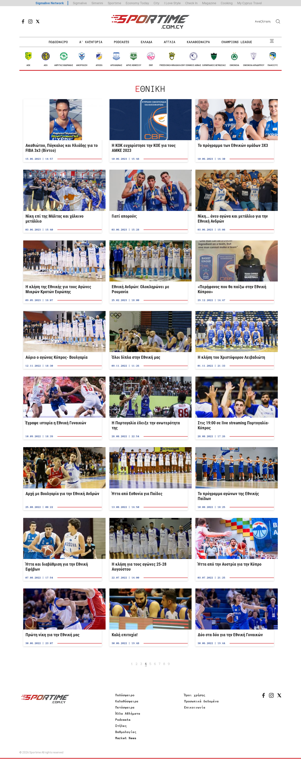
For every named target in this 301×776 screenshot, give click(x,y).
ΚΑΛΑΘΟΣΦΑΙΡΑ (198, 42)
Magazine (209, 3)
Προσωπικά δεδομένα (201, 701)
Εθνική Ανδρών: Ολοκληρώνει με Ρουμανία (148, 271)
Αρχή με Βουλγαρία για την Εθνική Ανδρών (62, 478)
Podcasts (123, 720)
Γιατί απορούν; (148, 201)
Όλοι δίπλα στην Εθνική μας (148, 340)
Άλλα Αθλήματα (127, 713)
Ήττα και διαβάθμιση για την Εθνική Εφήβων (62, 549)
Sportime (114, 3)
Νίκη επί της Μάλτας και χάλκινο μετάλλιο (62, 201)
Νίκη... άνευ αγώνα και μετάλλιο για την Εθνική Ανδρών (234, 201)
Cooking (227, 3)
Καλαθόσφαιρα (126, 701)
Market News (125, 738)
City (156, 3)
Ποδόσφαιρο (125, 695)
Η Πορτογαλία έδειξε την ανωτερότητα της (148, 408)
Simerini (97, 3)
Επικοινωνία (194, 707)
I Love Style (172, 3)
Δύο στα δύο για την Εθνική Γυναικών (234, 617)
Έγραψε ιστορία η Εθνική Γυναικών (62, 408)
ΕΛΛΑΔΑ (146, 42)
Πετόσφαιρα (125, 707)
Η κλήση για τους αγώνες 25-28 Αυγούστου (148, 549)
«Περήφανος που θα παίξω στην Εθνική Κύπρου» (234, 271)
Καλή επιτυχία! (148, 617)
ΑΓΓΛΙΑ (169, 42)
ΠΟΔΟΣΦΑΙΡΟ (58, 42)
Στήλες (121, 726)
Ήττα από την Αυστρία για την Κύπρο (234, 549)
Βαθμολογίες (125, 732)
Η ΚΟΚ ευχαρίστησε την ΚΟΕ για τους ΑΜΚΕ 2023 (148, 130)
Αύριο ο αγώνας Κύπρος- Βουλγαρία (62, 340)
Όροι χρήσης (194, 695)
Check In (191, 3)
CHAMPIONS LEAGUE (237, 42)
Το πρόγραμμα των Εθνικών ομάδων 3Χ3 (234, 130)
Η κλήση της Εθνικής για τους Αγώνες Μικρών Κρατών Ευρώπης (62, 271)
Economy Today (137, 3)
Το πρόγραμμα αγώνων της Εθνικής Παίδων (234, 478)
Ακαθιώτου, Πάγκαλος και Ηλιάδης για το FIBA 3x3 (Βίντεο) (62, 130)
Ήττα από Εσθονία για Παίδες (148, 478)
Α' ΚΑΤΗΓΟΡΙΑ (91, 42)
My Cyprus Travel (249, 3)
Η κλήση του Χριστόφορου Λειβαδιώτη (234, 340)
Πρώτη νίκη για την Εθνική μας (62, 617)
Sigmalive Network (50, 3)
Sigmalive (80, 3)
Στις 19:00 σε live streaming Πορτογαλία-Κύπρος (234, 408)
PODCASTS (121, 42)
